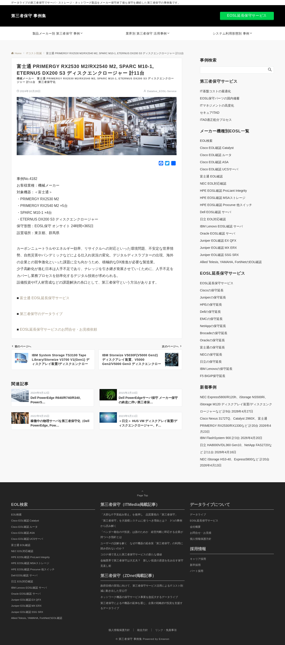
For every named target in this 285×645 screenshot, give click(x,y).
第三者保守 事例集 (28, 16)
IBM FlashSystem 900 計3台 (220, 438)
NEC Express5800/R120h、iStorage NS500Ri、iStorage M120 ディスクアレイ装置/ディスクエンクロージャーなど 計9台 (236, 404)
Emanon (164, 638)
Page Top (142, 493)
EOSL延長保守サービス (247, 15)
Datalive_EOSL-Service (162, 91)
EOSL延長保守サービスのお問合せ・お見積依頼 (58, 329)
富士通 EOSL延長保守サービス (44, 298)
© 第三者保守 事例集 (129, 638)
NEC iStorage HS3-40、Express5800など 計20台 (234, 459)
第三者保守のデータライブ (41, 314)
